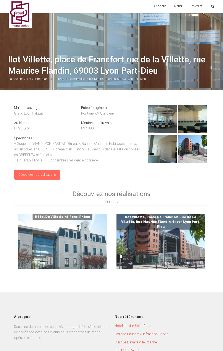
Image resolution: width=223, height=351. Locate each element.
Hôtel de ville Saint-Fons (133, 296)
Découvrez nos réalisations (37, 174)
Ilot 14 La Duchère (128, 320)
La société (16, 79)
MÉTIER (178, 6)
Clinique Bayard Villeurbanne (136, 312)
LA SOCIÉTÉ (159, 6)
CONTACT (196, 6)
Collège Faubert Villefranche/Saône (141, 304)
